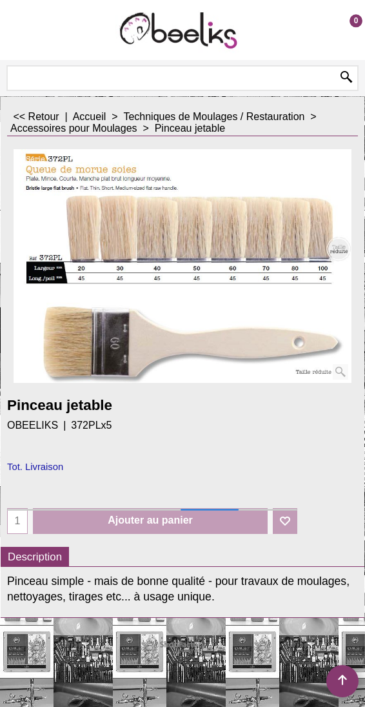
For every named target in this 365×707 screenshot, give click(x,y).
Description (35, 557)
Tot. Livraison (35, 467)
